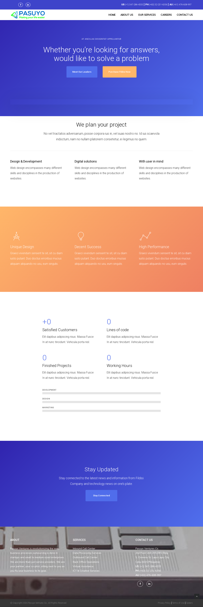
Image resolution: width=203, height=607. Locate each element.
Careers (189, 603)
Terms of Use (178, 603)
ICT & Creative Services (86, 571)
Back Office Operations (86, 562)
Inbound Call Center (84, 548)
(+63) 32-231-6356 (158, 4)
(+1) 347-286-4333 (134, 4)
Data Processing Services (87, 553)
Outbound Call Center (85, 557)
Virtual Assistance (83, 566)
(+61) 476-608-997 (182, 4)
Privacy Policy (164, 603)
